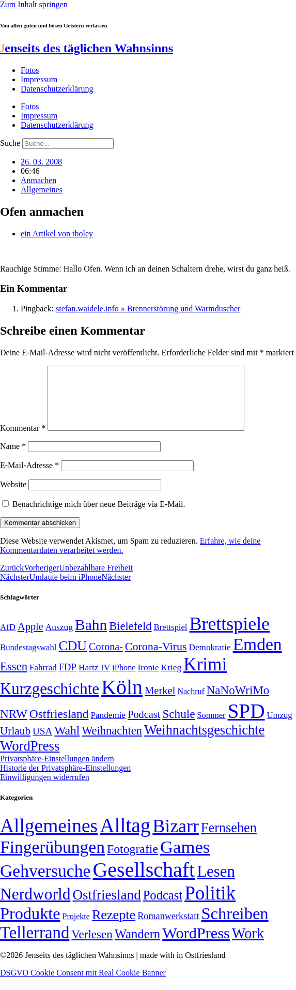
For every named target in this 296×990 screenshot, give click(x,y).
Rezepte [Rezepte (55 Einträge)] (113, 927)
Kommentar (22, 440)
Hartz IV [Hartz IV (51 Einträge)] (94, 679)
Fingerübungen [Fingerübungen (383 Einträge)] (52, 859)
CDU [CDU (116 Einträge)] (72, 658)
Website (13, 496)
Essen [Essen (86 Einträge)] (13, 678)
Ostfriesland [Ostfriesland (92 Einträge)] (59, 726)
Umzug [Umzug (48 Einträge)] (279, 727)
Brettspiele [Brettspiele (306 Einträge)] (230, 636)
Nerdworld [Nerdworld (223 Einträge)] (35, 906)
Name (13, 458)
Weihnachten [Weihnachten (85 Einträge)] (112, 743)
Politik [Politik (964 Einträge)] (210, 905)
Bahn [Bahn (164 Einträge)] (91, 637)
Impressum (39, 79)
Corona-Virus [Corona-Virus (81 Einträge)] (156, 658)
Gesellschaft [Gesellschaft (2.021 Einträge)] (143, 882)
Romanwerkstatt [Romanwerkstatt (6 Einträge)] (168, 928)
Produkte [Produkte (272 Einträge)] (30, 926)
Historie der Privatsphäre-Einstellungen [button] (65, 780)
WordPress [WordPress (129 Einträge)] (29, 758)
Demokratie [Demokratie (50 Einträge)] (210, 660)
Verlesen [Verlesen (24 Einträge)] (91, 946)
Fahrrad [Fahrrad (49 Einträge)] (43, 680)
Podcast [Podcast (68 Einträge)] (144, 726)
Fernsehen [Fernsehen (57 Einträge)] (229, 840)
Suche (10, 143)
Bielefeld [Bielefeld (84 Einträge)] (130, 638)
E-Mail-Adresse (29, 477)
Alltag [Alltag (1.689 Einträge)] (125, 838)
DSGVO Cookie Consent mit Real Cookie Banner (83, 985)
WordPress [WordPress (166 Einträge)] (196, 945)
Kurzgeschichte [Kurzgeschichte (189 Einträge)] (49, 701)
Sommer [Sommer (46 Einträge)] (211, 727)
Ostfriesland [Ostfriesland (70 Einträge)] (106, 907)
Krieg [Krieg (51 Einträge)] (171, 679)
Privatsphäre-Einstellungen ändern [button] (57, 771)
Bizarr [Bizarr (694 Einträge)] (175, 838)
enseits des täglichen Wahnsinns (86, 48)
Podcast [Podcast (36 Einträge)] (162, 907)
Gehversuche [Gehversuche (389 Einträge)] (45, 883)
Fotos (30, 70)
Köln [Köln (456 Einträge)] (122, 699)
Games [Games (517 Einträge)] (185, 859)
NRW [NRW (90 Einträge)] (13, 726)
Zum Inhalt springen (34, 4)
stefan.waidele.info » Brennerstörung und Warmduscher (148, 308)
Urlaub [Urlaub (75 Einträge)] (15, 743)
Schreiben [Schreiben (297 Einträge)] (234, 926)
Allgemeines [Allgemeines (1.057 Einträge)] (49, 838)
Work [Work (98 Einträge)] (248, 946)
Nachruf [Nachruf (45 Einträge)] (190, 703)
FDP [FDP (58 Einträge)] (67, 679)
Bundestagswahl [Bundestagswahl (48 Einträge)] (28, 660)
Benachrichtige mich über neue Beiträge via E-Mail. (98, 516)
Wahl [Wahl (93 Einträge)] (67, 742)
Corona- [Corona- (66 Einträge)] (106, 659)
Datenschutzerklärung (57, 88)
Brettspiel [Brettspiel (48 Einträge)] (171, 639)
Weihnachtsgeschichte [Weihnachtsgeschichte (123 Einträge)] (204, 742)
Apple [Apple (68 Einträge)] (30, 638)
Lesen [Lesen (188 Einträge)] (216, 884)
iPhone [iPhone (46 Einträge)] (123, 680)
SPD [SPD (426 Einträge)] (246, 723)
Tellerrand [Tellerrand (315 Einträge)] (34, 945)
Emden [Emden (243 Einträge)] (257, 656)
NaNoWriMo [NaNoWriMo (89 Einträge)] (238, 702)
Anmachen (38, 180)
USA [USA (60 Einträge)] (42, 743)
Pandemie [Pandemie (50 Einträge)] (108, 727)
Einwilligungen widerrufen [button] (44, 789)
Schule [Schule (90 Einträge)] (178, 726)
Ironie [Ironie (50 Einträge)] (148, 680)
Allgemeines (42, 189)
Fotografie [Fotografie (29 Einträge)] (132, 861)
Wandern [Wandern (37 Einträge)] (137, 946)
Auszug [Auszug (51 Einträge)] (59, 639)
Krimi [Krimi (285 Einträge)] (205, 677)
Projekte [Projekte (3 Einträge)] (76, 928)
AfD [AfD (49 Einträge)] (7, 639)
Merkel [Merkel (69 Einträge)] (160, 703)
